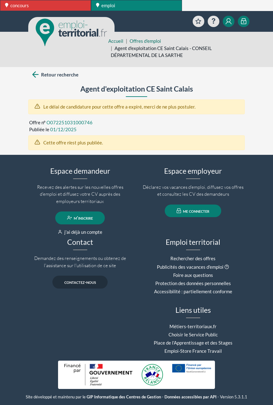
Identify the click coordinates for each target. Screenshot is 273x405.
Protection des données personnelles (193, 283)
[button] (226, 267)
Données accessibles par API (190, 397)
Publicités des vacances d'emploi (190, 267)
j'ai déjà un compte (80, 232)
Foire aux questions (193, 275)
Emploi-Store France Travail (193, 351)
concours (17, 5)
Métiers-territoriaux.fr (193, 326)
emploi (105, 5)
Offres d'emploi (145, 41)
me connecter (193, 211)
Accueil (115, 41)
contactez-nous (80, 282)
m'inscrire (80, 218)
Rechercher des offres (193, 258)
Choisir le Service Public (193, 334)
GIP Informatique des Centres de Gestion (124, 397)
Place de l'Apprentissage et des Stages (193, 343)
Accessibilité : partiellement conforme (193, 291)
